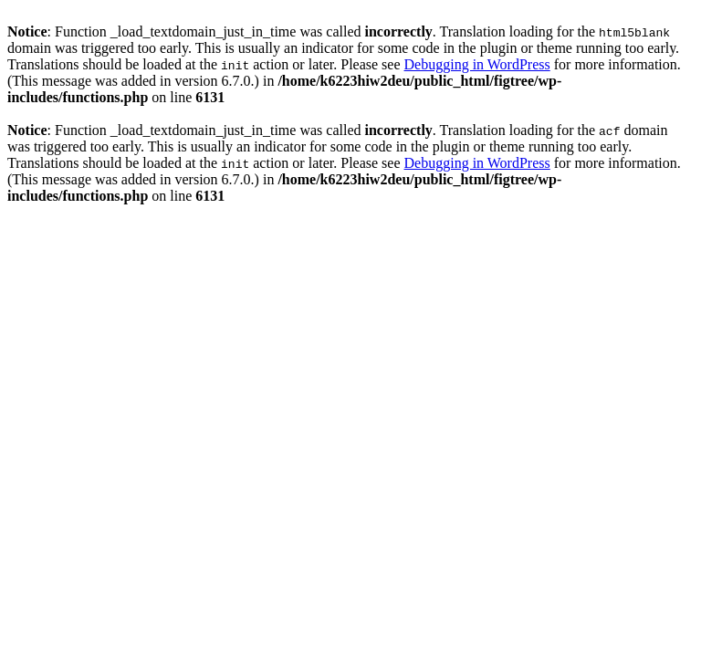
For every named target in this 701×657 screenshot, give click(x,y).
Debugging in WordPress (477, 64)
